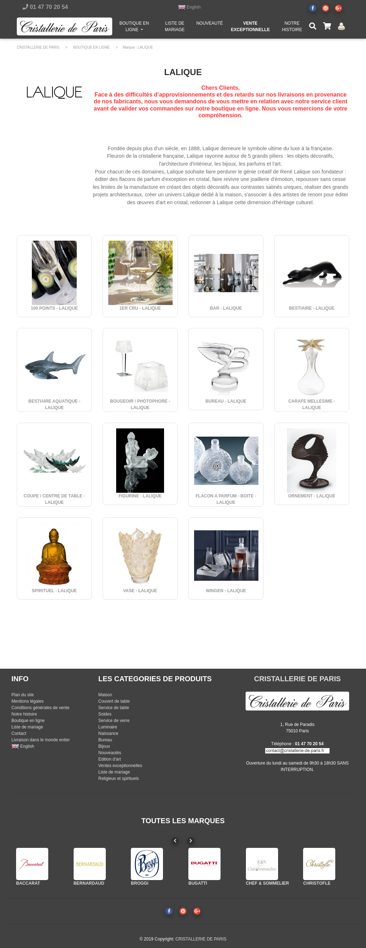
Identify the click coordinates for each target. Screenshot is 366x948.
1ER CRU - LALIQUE (140, 308)
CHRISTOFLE (316, 883)
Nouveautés (109, 752)
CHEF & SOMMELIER (267, 883)
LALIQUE (145, 47)
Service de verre (113, 720)
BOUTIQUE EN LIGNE (137, 28)
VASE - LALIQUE (140, 590)
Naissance (108, 733)
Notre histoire (24, 714)
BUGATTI (197, 883)
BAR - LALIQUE (226, 308)
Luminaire (107, 727)
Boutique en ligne (28, 720)
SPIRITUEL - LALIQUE (54, 590)
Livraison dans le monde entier (40, 739)
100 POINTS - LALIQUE (54, 308)
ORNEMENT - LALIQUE (311, 495)
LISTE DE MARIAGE (174, 28)
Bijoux (104, 746)
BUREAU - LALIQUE (226, 401)
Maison (105, 694)
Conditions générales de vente (40, 707)
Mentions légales (27, 701)
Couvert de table (114, 701)
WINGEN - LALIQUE (226, 590)
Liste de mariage (27, 727)
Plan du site (22, 694)
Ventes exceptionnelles (120, 765)
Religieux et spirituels (118, 778)
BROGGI (139, 883)
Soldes (105, 714)
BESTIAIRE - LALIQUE (311, 308)
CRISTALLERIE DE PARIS (38, 47)
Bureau (105, 739)
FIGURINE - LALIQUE (140, 495)
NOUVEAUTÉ (209, 24)
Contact (18, 733)
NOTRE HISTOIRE (292, 28)
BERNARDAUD (89, 883)
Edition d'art (109, 759)
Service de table (113, 707)
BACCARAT (28, 883)
